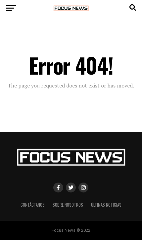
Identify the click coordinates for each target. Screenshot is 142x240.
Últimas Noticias (106, 205)
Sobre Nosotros (68, 205)
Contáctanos (33, 205)
